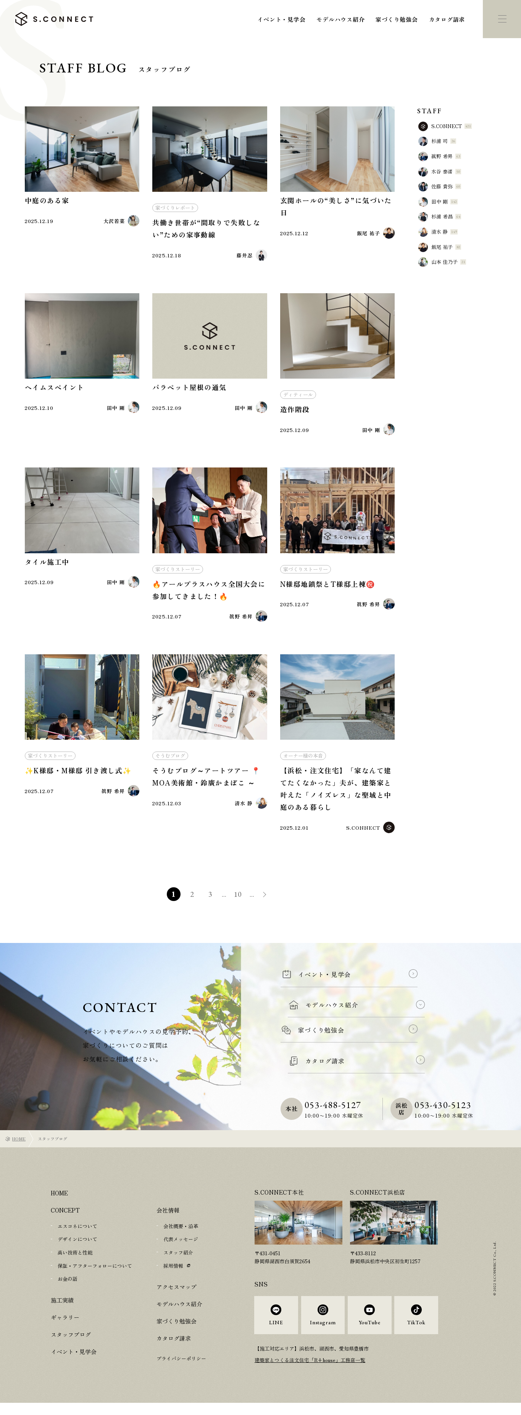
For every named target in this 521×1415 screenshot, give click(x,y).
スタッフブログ (71, 1341)
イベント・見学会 (281, 19)
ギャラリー (65, 1324)
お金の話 (67, 1286)
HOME (19, 1147)
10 (238, 902)
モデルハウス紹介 (340, 19)
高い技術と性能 (75, 1260)
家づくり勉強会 (397, 19)
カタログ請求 (447, 19)
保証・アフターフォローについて (95, 1273)
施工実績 (62, 1307)
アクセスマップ (176, 1294)
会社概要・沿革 (180, 1234)
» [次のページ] (267, 903)
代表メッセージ (180, 1247)
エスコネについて (77, 1234)
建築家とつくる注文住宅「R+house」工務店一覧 (310, 1371)
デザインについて (77, 1247)
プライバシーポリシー (181, 1365)
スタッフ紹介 (178, 1260)
